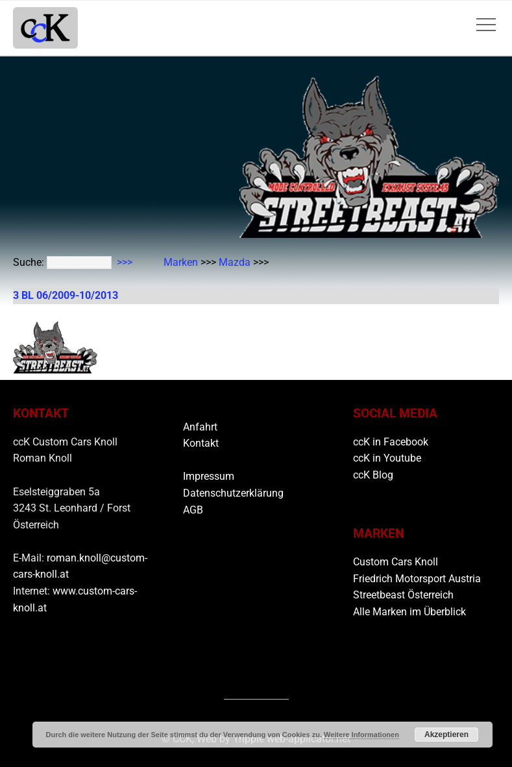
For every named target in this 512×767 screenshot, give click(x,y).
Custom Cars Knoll (395, 562)
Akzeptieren (446, 734)
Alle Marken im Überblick (409, 612)
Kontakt (201, 443)
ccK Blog (373, 475)
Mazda (234, 262)
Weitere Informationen (361, 734)
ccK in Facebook (390, 442)
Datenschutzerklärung (233, 493)
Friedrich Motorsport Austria (417, 578)
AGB (193, 510)
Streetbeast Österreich (403, 595)
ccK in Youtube (387, 458)
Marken (181, 262)
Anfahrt (200, 427)
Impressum (208, 476)
